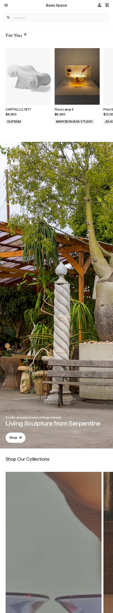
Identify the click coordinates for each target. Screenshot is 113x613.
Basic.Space (56, 5)
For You (16, 35)
